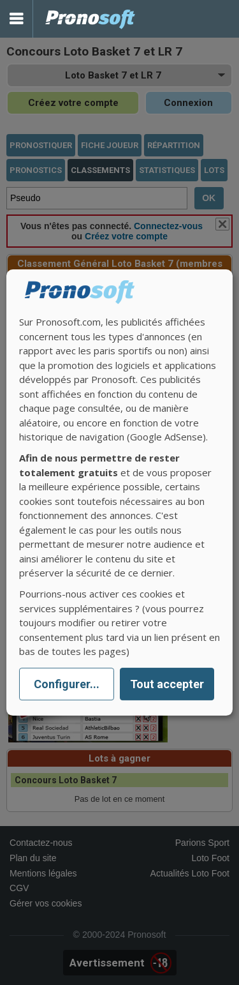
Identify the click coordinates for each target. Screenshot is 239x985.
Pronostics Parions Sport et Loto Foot (90, 19)
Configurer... (66, 684)
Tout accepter (167, 684)
